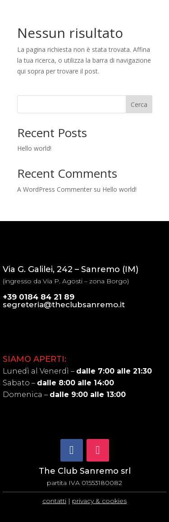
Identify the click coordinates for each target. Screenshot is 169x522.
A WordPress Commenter (54, 189)
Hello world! (34, 148)
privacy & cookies (99, 501)
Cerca (139, 104)
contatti (54, 501)
